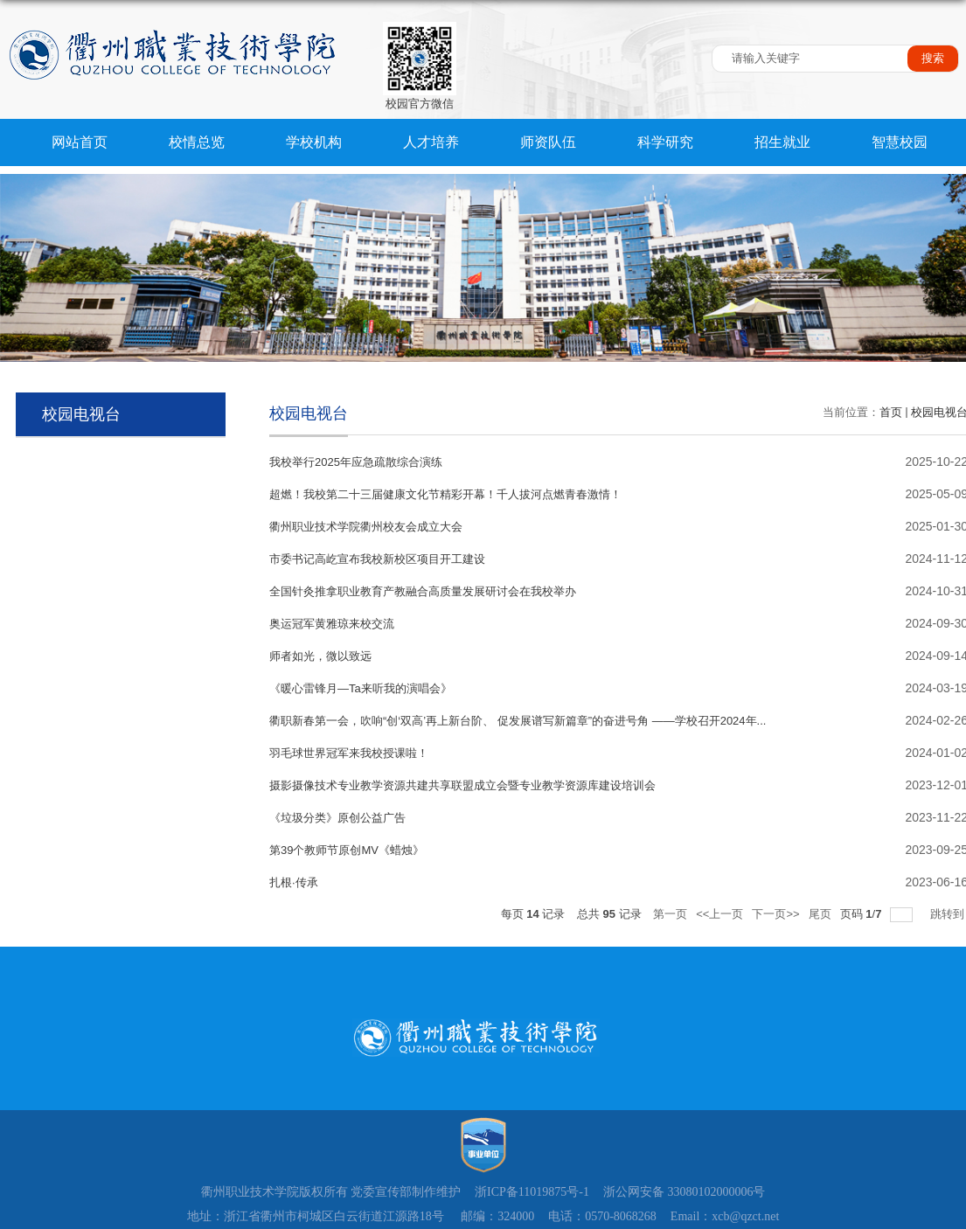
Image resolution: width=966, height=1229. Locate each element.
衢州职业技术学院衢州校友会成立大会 (365, 526)
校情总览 (196, 142)
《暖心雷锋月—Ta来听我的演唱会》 (360, 688)
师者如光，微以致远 (320, 656)
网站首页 (80, 142)
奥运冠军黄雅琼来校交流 (331, 623)
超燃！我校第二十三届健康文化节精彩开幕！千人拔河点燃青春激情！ (445, 494)
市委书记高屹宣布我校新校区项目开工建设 (377, 559)
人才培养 (429, 142)
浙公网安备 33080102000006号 (684, 1191)
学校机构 (313, 142)
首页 (890, 412)
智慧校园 (897, 142)
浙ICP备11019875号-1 (532, 1191)
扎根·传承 (293, 882)
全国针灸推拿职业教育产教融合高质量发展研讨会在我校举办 (422, 591)
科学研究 (663, 142)
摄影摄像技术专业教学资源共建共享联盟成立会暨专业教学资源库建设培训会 (462, 785)
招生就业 (780, 142)
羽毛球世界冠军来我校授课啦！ (348, 753)
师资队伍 (546, 142)
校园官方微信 (420, 103)
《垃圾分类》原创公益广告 (337, 817)
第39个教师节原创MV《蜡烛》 (346, 850)
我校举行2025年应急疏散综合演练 (355, 462)
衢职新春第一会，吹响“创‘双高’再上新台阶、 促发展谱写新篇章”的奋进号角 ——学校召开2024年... (517, 720)
